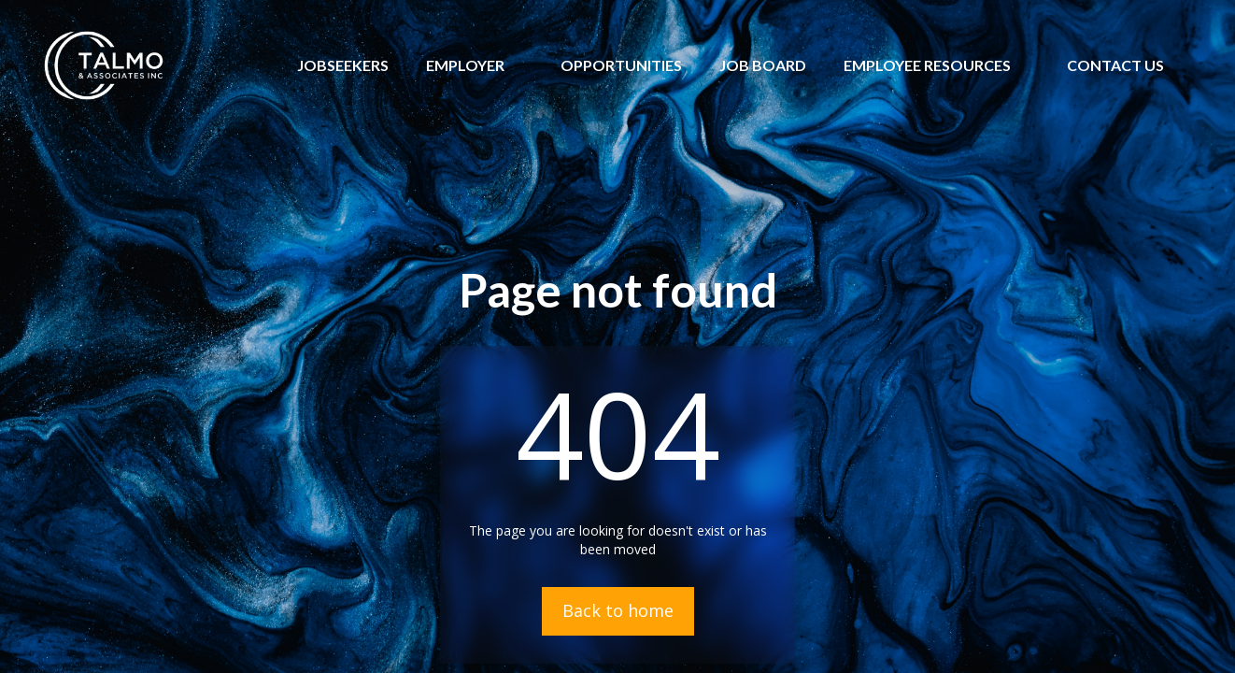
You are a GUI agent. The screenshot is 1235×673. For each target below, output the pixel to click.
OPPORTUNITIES (621, 65)
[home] (104, 65)
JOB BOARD (762, 65)
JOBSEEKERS (343, 65)
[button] (465, 65)
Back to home (618, 610)
